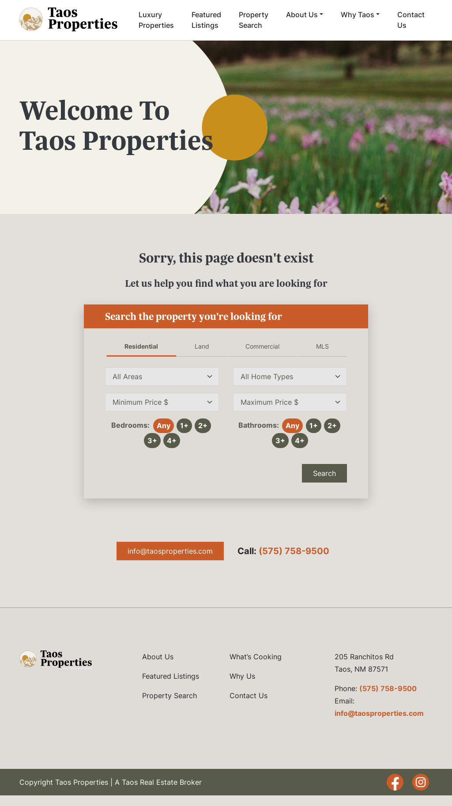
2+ (202, 425)
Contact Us (411, 20)
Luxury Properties (156, 20)
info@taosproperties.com (170, 551)
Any (163, 425)
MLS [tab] (322, 346)
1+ (184, 425)
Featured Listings (206, 20)
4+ (172, 440)
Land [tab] (202, 346)
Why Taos (357, 14)
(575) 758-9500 (294, 551)
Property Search (253, 20)
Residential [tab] (141, 346)
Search (324, 473)
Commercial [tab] (262, 346)
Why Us (242, 676)
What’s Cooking (256, 656)
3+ (152, 440)
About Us (302, 14)
